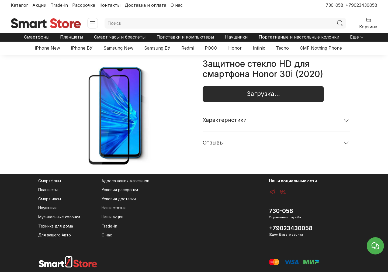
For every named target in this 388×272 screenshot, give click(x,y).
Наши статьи (114, 207)
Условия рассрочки (120, 189)
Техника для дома (55, 226)
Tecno (282, 48)
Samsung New (118, 48)
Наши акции (112, 217)
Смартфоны (36, 37)
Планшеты (71, 37)
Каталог (19, 5)
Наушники (236, 37)
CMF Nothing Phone (321, 48)
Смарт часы (49, 199)
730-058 (334, 5)
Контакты (109, 5)
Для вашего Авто (54, 235)
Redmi (187, 48)
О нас (177, 5)
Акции (39, 5)
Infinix (259, 48)
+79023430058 (361, 5)
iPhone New (47, 48)
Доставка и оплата (145, 5)
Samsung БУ (157, 48)
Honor (235, 48)
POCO (211, 48)
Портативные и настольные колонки (299, 37)
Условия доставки (119, 199)
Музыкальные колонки (59, 217)
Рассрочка (83, 5)
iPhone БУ (81, 48)
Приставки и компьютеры (185, 37)
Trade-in (59, 5)
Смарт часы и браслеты (120, 37)
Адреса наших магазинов (125, 180)
